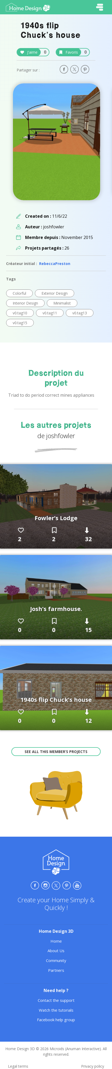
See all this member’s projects (56, 751)
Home (56, 941)
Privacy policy (92, 1066)
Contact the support (56, 1000)
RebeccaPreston (54, 263)
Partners (56, 970)
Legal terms (18, 1066)
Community (56, 960)
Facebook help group (56, 1019)
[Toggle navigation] (99, 7)
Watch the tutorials (56, 1010)
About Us (56, 950)
